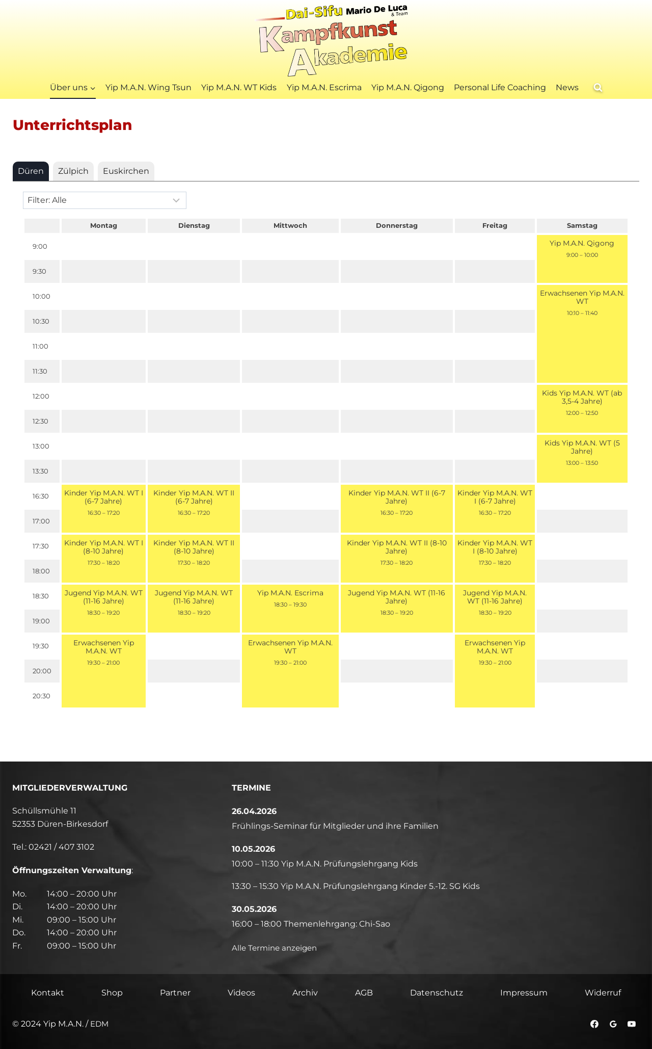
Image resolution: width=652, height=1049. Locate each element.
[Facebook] (594, 1024)
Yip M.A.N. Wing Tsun (148, 87)
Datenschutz (436, 993)
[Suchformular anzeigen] (598, 87)
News (567, 87)
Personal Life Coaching (500, 87)
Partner (175, 993)
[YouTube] (631, 1024)
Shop (112, 993)
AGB (364, 993)
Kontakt (47, 993)
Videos (241, 993)
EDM (100, 1024)
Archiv (305, 993)
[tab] (31, 171)
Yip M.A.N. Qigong (407, 87)
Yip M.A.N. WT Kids (239, 87)
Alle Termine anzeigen (277, 948)
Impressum (524, 993)
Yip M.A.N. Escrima (324, 87)
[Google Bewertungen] (613, 1024)
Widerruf (603, 993)
